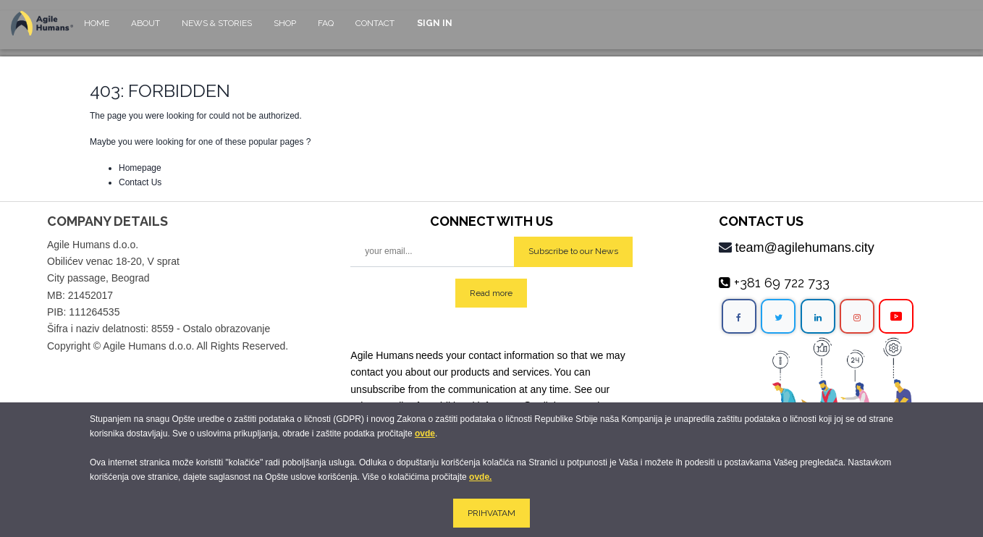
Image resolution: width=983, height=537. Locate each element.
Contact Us (140, 182)
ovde (425, 433)
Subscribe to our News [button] (573, 251)
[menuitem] (96, 30)
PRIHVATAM (491, 513)
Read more (491, 293)
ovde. (480, 477)
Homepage (140, 168)
